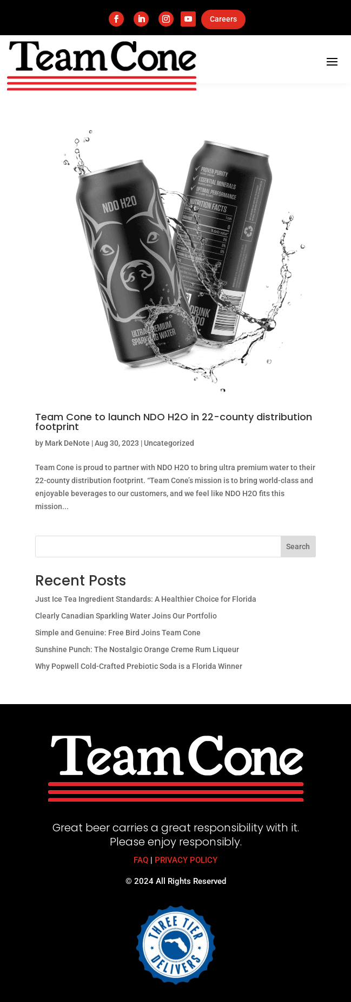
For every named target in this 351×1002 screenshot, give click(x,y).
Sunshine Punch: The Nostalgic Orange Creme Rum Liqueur (137, 649)
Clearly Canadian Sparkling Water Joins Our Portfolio (126, 615)
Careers (223, 19)
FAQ (141, 860)
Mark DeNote (67, 443)
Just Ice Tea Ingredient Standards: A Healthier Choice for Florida (145, 599)
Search (298, 546)
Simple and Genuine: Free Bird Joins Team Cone (118, 632)
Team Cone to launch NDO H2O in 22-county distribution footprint (173, 421)
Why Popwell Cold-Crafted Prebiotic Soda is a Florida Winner (138, 666)
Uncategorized (169, 443)
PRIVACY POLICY (186, 860)
